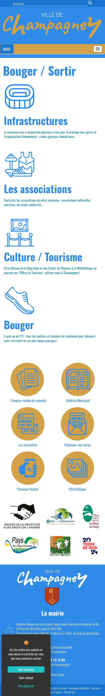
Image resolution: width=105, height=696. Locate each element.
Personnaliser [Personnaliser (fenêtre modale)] (26, 686)
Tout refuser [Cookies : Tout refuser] (26, 677)
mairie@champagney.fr (57, 664)
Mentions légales (54, 692)
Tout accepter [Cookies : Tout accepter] (26, 669)
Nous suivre (57, 674)
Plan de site (69, 692)
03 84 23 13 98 (54, 660)
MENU (7, 49)
